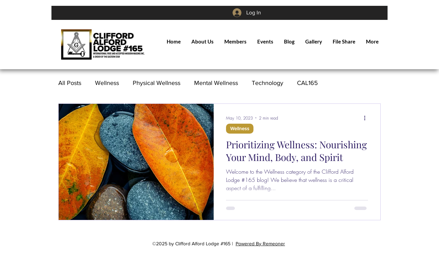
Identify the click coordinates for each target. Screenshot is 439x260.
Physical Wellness (156, 82)
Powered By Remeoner (260, 243)
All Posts (69, 82)
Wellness (107, 82)
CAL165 (307, 82)
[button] (235, 41)
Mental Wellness (216, 82)
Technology (267, 82)
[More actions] (367, 118)
